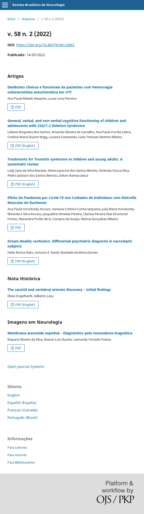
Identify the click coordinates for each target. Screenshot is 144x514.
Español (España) (21, 402)
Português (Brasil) (22, 417)
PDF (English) (24, 145)
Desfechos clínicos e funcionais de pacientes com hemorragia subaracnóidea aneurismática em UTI (59, 89)
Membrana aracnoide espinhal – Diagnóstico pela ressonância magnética (69, 333)
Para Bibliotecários (21, 462)
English (13, 395)
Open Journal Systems (25, 366)
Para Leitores (17, 447)
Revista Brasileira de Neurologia (38, 4)
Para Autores (17, 455)
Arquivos (28, 19)
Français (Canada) (22, 410)
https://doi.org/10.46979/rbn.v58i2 (45, 44)
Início (11, 19)
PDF (17, 107)
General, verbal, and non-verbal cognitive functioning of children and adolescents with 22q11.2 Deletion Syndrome (66, 123)
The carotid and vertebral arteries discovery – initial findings (59, 289)
